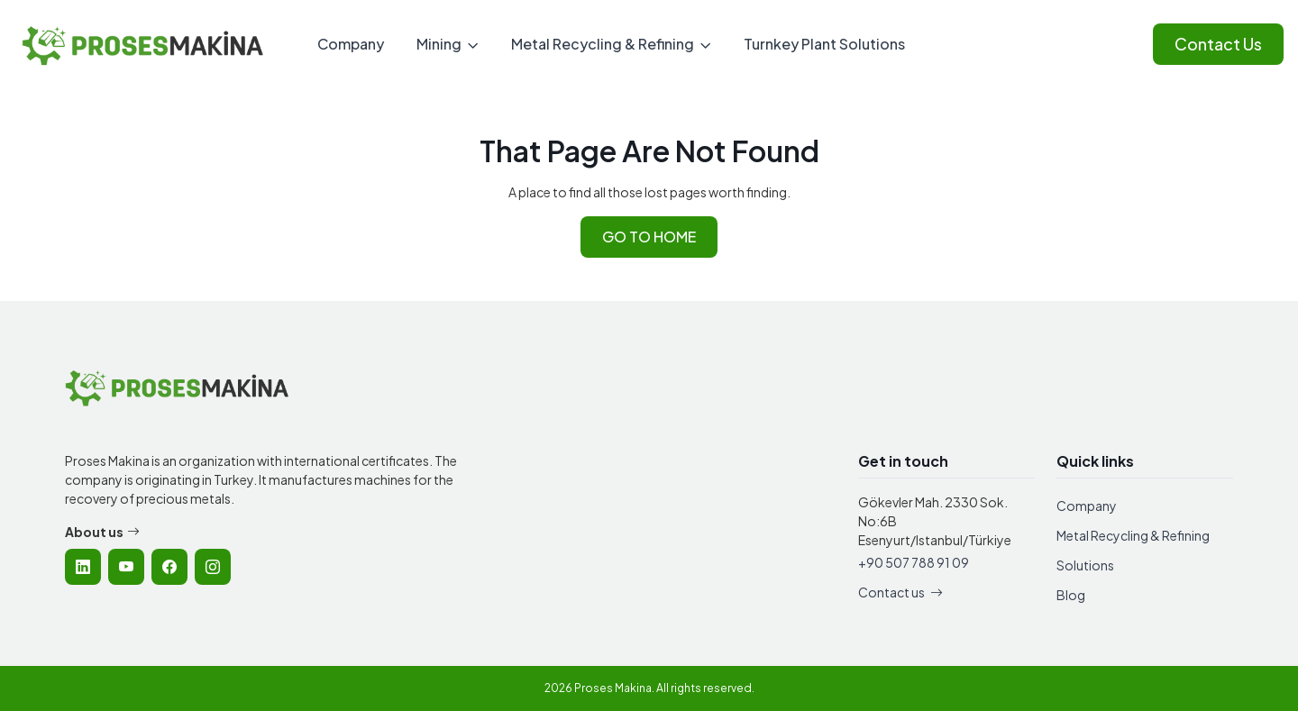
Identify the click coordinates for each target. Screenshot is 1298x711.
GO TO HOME (649, 236)
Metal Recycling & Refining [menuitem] (602, 43)
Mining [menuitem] (439, 43)
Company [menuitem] (350, 43)
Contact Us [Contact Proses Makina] (1218, 43)
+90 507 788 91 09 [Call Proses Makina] (913, 562)
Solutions (1085, 565)
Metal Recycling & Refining (1133, 535)
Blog (1070, 595)
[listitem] (83, 567)
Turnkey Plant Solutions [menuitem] (824, 43)
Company (1086, 505)
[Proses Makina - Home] (143, 44)
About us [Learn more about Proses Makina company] (102, 532)
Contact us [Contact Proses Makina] (900, 592)
